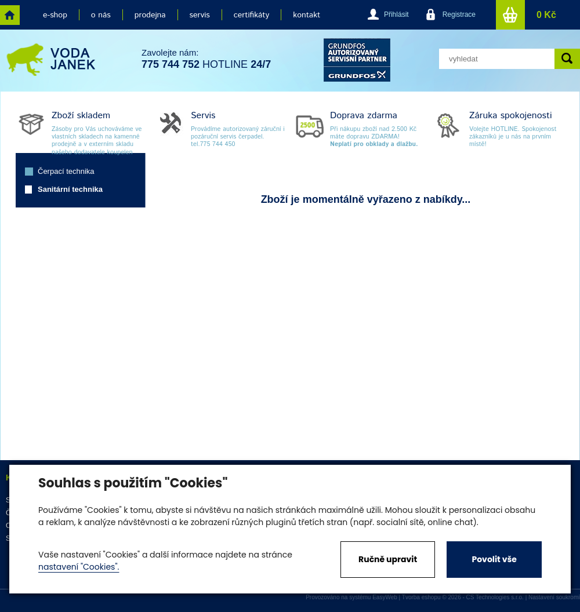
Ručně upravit (387, 559)
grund (357, 60)
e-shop (55, 15)
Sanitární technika (70, 189)
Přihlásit (396, 14)
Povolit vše (494, 559)
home (10, 15)
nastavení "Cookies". (78, 567)
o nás (101, 15)
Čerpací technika (66, 171)
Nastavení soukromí (554, 597)
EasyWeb (384, 597)
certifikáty (251, 15)
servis (200, 15)
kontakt (306, 15)
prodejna (150, 15)
